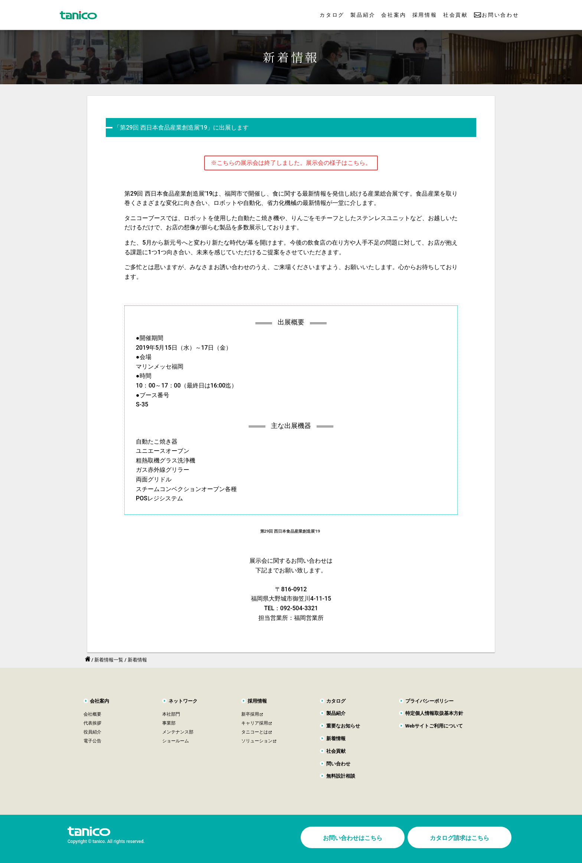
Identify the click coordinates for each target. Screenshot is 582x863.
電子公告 (92, 740)
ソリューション (256, 740)
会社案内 (393, 15)
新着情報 (336, 738)
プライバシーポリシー (429, 701)
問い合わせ (338, 763)
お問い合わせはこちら (352, 837)
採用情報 (424, 15)
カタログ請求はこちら (459, 837)
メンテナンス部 (177, 732)
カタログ (332, 15)
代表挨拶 (92, 723)
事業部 (169, 723)
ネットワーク (183, 701)
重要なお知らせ (343, 726)
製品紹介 (362, 15)
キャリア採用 (254, 723)
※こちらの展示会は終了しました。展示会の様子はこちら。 (291, 162)
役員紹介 (92, 732)
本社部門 (171, 714)
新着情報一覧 (108, 660)
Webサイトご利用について (434, 726)
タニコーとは (254, 732)
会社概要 (92, 714)
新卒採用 (250, 714)
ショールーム (175, 740)
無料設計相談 (340, 776)
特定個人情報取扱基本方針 (434, 713)
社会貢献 (455, 15)
